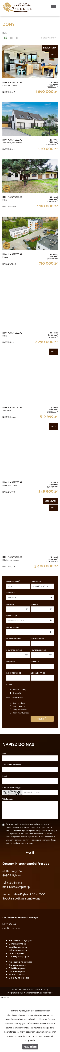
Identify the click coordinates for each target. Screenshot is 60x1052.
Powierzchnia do (38, 650)
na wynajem (20, 941)
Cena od (10, 604)
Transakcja (36, 581)
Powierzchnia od (14, 650)
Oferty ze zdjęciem (18, 703)
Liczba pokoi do (38, 639)
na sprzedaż (20, 962)
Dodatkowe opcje (14, 698)
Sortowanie (48, 38)
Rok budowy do (38, 673)
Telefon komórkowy (11, 764)
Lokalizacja (11, 616)
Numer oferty (12, 627)
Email (4, 776)
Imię (4, 753)
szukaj (42, 719)
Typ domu (10, 593)
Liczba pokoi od (13, 639)
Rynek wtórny (16, 693)
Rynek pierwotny (18, 690)
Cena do (34, 604)
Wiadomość (7, 799)
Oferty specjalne (17, 706)
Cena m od (11, 662)
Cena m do (35, 662)
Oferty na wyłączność (19, 713)
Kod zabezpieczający (11, 787)
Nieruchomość (13, 581)
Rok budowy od (13, 673)
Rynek (9, 684)
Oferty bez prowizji (18, 709)
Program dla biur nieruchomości (23, 993)
